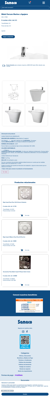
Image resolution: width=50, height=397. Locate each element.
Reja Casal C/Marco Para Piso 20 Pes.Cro (14, 237)
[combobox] (25, 7)
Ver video (5, 172)
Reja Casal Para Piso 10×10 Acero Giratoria (14, 202)
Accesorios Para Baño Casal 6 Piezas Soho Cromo (16, 271)
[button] (1, 304)
